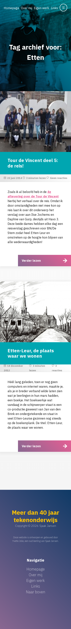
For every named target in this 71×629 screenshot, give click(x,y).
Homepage (11, 8)
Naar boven (35, 591)
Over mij (26, 8)
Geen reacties (58, 178)
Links (54, 8)
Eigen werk (41, 8)
